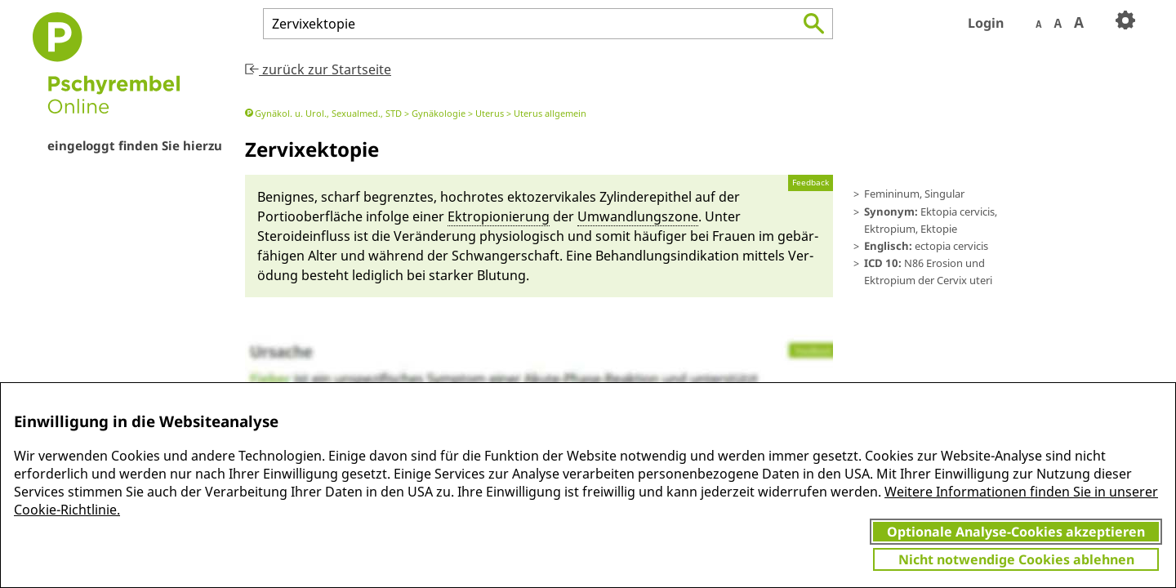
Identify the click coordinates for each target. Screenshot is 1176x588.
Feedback (810, 182)
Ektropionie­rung (499, 216)
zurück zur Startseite (318, 69)
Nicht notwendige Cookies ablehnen (1016, 559)
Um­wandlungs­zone (637, 216)
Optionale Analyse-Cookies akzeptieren (1016, 532)
